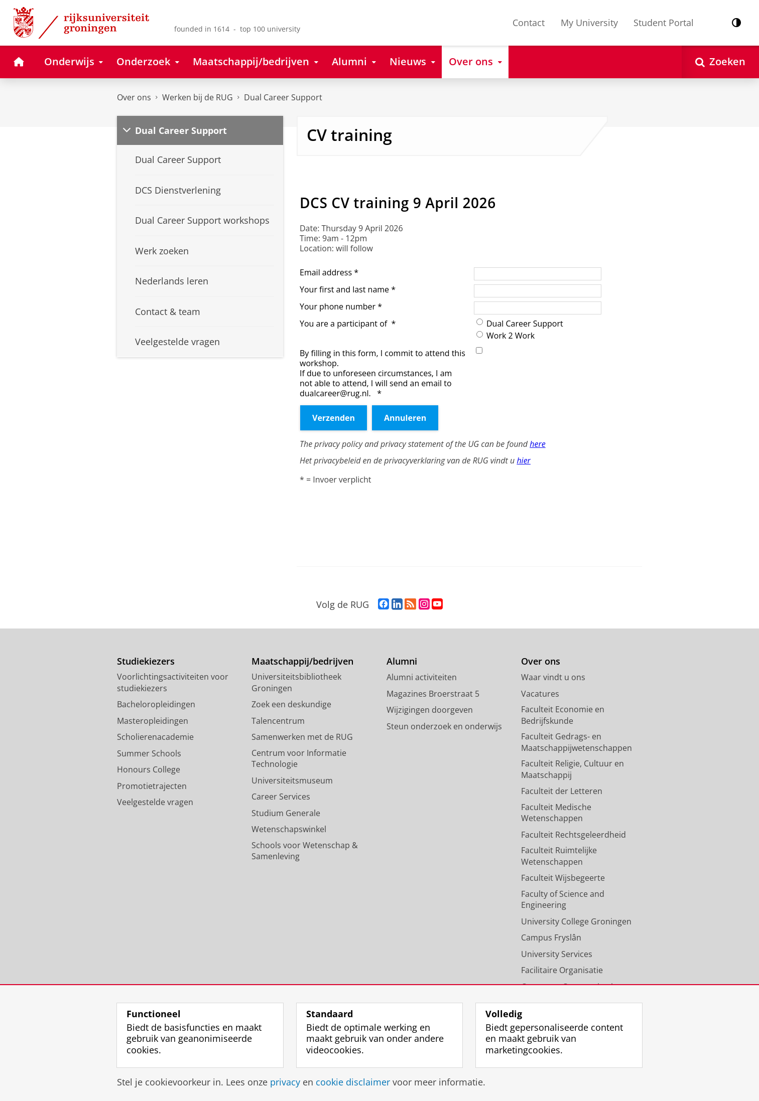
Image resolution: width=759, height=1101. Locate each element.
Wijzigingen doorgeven (430, 709)
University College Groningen (576, 921)
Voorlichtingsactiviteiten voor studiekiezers (172, 682)
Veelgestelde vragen (155, 802)
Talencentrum (278, 720)
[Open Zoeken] (720, 62)
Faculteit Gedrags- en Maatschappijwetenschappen (576, 742)
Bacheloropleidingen (156, 704)
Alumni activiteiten (422, 677)
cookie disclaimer (353, 1082)
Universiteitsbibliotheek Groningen (296, 682)
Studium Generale (285, 813)
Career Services (280, 796)
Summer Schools (149, 753)
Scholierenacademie (155, 736)
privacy (285, 1082)
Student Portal (664, 23)
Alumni (402, 661)
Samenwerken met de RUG (302, 736)
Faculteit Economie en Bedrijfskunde (562, 715)
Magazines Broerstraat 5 (433, 693)
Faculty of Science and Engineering (562, 899)
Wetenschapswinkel (288, 829)
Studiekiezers (146, 661)
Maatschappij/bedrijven (302, 661)
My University (589, 23)
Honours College (148, 769)
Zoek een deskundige (291, 704)
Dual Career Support (283, 97)
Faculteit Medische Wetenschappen (556, 813)
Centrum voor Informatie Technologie (298, 758)
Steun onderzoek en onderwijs (444, 726)
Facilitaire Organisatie (562, 970)
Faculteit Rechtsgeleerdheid (573, 834)
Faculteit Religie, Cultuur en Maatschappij (572, 769)
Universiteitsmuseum (292, 780)
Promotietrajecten (152, 786)
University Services (556, 954)
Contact (529, 23)
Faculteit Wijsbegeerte (563, 877)
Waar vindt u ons (553, 677)
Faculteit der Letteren (561, 791)
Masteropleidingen (152, 720)
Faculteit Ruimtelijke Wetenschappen (559, 856)
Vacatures (540, 693)
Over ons (134, 97)
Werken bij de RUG (197, 97)
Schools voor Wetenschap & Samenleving (304, 851)
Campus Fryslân (551, 937)
